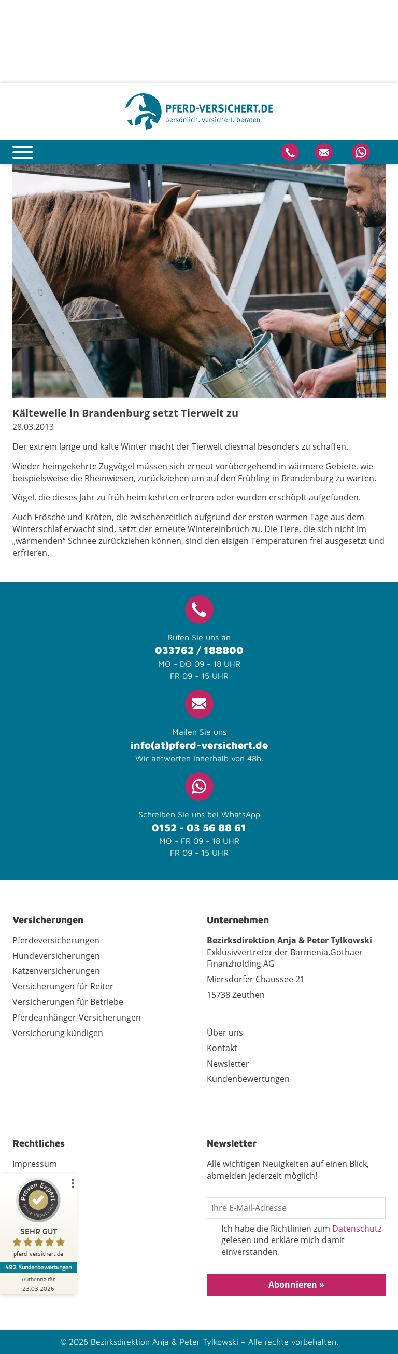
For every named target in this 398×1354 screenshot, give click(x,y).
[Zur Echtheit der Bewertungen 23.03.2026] (39, 1283)
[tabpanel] (199, 281)
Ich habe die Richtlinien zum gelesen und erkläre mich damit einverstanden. (294, 1241)
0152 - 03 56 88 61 (199, 827)
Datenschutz (356, 1228)
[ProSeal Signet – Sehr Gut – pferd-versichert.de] (39, 1220)
